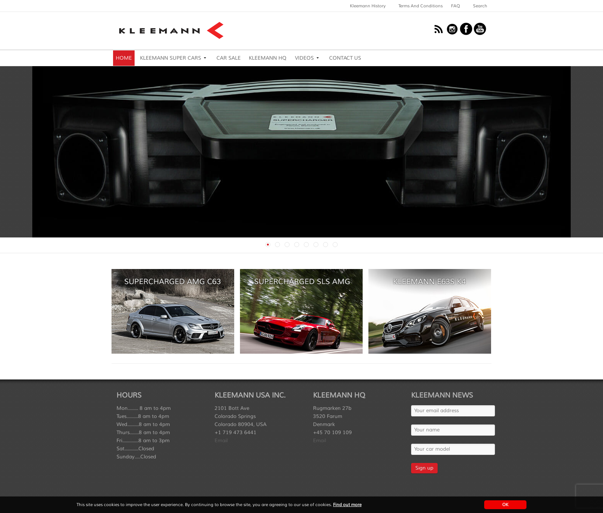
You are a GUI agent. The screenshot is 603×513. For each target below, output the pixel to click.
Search (480, 5)
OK (505, 504)
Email (221, 441)
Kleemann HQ (268, 58)
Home (124, 58)
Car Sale (229, 58)
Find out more (347, 504)
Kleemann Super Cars (170, 58)
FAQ (455, 5)
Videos (304, 58)
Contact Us (345, 58)
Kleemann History (368, 5)
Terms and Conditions (420, 5)
